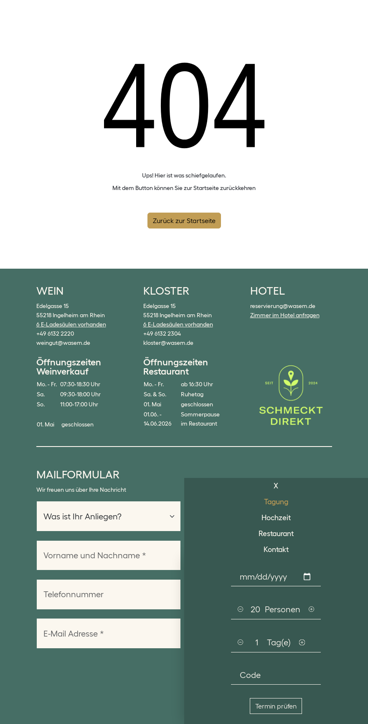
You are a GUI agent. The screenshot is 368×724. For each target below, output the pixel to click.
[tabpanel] (276, 640)
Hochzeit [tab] (276, 517)
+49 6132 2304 (162, 333)
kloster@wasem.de (168, 342)
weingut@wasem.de (63, 342)
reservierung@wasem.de (282, 306)
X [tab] (276, 486)
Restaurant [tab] (276, 533)
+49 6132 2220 (55, 333)
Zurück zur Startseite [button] (184, 220)
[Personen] (255, 609)
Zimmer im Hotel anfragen (285, 315)
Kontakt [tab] (276, 549)
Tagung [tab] (276, 502)
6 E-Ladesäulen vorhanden (71, 324)
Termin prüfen (276, 706)
